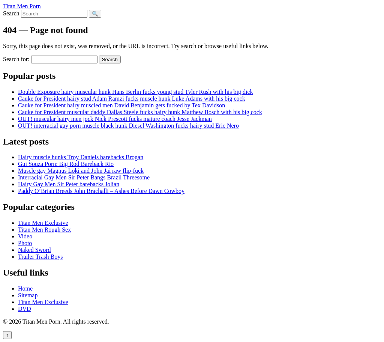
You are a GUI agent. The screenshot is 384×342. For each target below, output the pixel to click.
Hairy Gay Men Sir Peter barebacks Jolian (68, 184)
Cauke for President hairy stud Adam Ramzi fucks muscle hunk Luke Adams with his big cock (131, 98)
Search (11, 13)
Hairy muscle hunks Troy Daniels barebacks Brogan (80, 157)
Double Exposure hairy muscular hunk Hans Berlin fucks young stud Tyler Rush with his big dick (135, 92)
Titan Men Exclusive (43, 223)
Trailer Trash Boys (40, 256)
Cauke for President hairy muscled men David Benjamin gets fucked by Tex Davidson (121, 105)
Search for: (16, 59)
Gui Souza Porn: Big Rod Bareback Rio (66, 164)
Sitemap (28, 295)
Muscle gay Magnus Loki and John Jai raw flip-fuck (81, 170)
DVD (24, 309)
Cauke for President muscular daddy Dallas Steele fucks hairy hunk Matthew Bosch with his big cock (140, 112)
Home (25, 288)
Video (25, 236)
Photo (25, 243)
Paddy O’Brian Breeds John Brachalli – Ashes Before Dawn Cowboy (101, 191)
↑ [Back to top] (7, 335)
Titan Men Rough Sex (44, 229)
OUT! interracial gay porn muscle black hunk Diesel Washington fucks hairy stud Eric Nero (128, 125)
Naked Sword (34, 250)
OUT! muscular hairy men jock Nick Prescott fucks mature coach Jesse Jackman (115, 119)
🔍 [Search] (95, 14)
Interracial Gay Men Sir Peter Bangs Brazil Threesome (84, 177)
